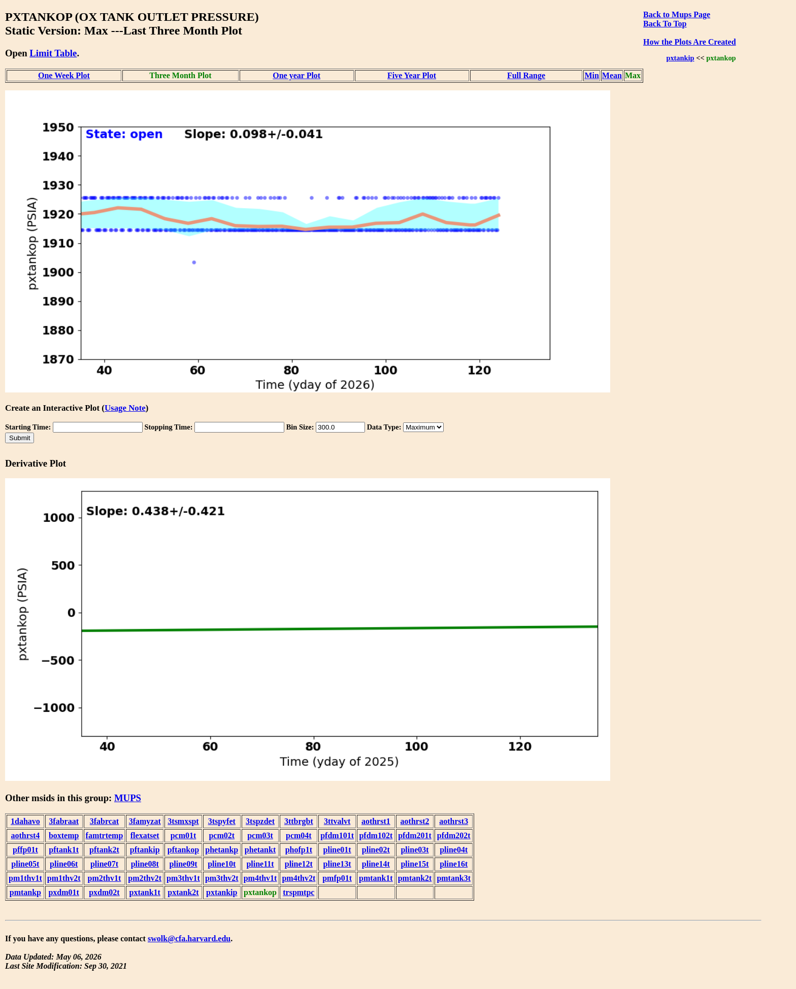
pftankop (183, 849)
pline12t (299, 864)
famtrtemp (104, 835)
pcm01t (183, 835)
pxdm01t (63, 892)
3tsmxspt (183, 821)
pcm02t (222, 835)
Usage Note (125, 408)
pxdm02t (104, 892)
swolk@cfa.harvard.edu (189, 938)
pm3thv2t (222, 878)
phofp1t (298, 849)
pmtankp (25, 892)
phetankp (221, 849)
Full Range (526, 75)
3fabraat (64, 821)
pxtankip (680, 58)
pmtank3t (454, 878)
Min (591, 75)
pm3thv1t (183, 878)
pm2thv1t (104, 878)
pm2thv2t (144, 878)
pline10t (222, 864)
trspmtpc (298, 892)
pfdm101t (337, 835)
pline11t (260, 864)
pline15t (414, 864)
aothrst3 (453, 821)
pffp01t (25, 849)
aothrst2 (415, 821)
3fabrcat (104, 821)
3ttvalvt (337, 821)
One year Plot (296, 75)
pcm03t (260, 835)
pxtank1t (144, 892)
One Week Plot (64, 75)
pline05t (25, 864)
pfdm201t (415, 835)
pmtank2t (415, 878)
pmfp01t (337, 878)
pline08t (145, 864)
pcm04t (299, 835)
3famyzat (145, 821)
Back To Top (664, 23)
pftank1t (64, 849)
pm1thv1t (25, 878)
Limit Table (53, 53)
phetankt (260, 849)
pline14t (376, 864)
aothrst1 (375, 821)
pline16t (454, 864)
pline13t (337, 864)
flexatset (144, 835)
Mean (612, 75)
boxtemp (64, 835)
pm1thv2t (64, 878)
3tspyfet (222, 821)
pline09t (183, 864)
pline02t (376, 849)
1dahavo (25, 821)
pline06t (64, 864)
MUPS (127, 798)
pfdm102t (375, 835)
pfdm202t (454, 835)
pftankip (145, 849)
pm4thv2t (298, 878)
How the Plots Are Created (689, 42)
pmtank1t (376, 878)
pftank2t (104, 849)
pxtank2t (183, 892)
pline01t (337, 849)
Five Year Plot (411, 75)
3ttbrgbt (298, 821)
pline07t (104, 864)
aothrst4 (25, 835)
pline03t (414, 849)
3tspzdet (260, 821)
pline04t (454, 849)
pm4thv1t (260, 878)
